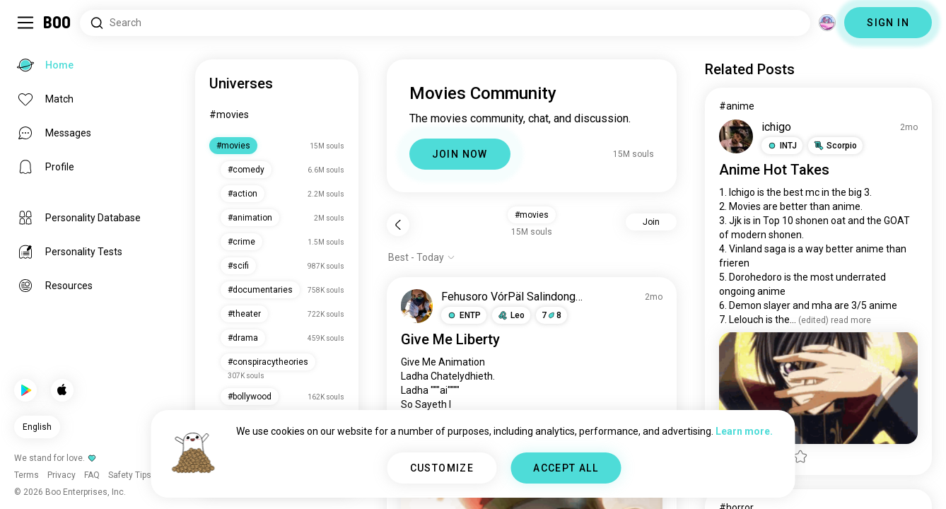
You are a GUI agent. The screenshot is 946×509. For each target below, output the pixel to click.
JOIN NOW (460, 154)
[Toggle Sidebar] (25, 23)
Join (651, 222)
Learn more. (744, 431)
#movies (229, 114)
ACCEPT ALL (565, 468)
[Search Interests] (445, 23)
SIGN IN (888, 22)
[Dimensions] (827, 22)
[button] (463, 315)
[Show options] (421, 257)
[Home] (57, 22)
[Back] (398, 224)
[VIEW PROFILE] (417, 306)
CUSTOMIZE (442, 468)
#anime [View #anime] (736, 106)
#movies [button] (532, 215)
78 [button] (551, 315)
